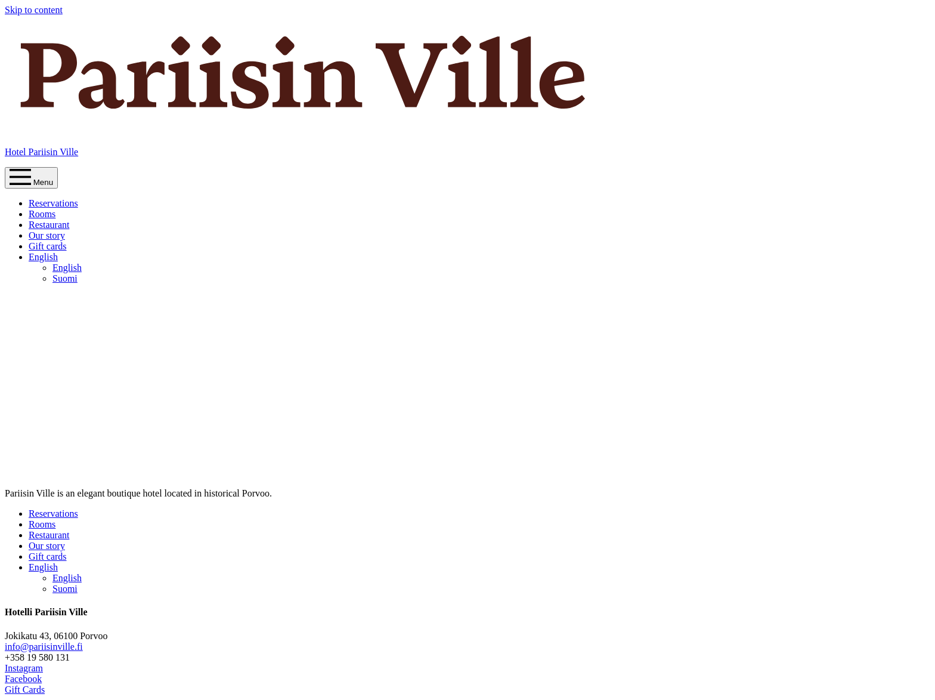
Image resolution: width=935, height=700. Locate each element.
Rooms (42, 214)
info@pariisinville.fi (44, 647)
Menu (31, 178)
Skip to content (34, 10)
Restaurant (49, 225)
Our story (47, 235)
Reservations (53, 203)
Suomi (65, 278)
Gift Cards (25, 689)
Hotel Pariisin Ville (41, 152)
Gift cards (48, 246)
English (43, 257)
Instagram (24, 668)
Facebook (23, 679)
